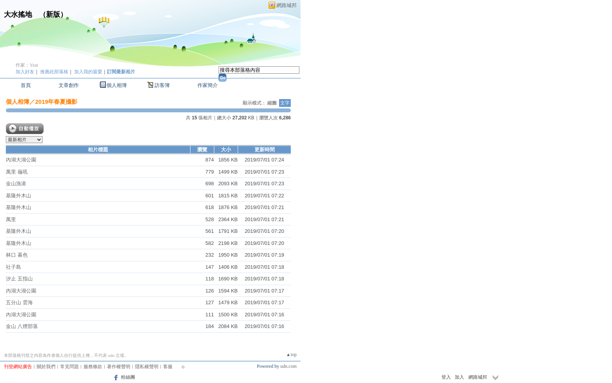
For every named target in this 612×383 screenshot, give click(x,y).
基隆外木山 (18, 196)
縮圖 (272, 103)
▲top (291, 354)
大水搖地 (18, 14)
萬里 (11, 219)
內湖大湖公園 (21, 160)
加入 (459, 377)
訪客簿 (162, 85)
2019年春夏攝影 (56, 101)
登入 (446, 377)
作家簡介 (207, 85)
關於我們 (46, 366)
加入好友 (25, 71)
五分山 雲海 (19, 302)
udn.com (288, 366)
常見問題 (69, 366)
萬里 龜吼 (17, 172)
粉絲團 (128, 377)
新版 (53, 14)
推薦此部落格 (54, 71)
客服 (168, 366)
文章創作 (69, 85)
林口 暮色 (17, 255)
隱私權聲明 (146, 366)
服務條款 (93, 366)
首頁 (26, 85)
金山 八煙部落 (22, 326)
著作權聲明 (118, 366)
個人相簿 (117, 85)
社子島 (13, 267)
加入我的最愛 (88, 71)
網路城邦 (286, 5)
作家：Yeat (27, 65)
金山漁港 (16, 183)
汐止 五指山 (19, 279)
